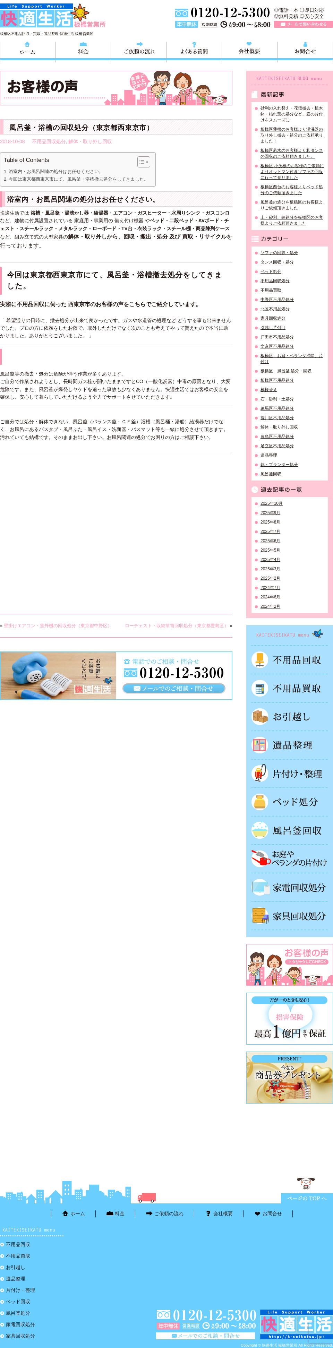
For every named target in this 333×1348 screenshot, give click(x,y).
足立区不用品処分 (277, 445)
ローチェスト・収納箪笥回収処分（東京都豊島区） (177, 625)
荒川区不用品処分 (277, 417)
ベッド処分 (271, 271)
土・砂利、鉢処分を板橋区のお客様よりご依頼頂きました (292, 220)
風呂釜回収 (271, 474)
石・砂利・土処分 (277, 399)
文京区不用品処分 (277, 346)
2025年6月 (270, 540)
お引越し (289, 717)
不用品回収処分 (49, 141)
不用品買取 (271, 290)
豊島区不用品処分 (277, 436)
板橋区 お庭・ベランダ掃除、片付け (292, 358)
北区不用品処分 (275, 308)
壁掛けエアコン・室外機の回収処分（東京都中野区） (58, 625)
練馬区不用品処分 (277, 408)
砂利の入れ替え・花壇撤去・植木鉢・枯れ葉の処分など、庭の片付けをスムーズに (292, 114)
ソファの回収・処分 (279, 252)
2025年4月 (270, 559)
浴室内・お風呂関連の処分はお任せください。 (56, 171)
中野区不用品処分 (277, 299)
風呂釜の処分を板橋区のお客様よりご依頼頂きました (292, 205)
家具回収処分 (273, 318)
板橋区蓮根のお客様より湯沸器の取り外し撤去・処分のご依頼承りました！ (292, 135)
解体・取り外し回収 (90, 141)
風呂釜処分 (289, 830)
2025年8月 (270, 522)
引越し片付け (273, 327)
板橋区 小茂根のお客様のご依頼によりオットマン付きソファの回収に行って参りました (292, 171)
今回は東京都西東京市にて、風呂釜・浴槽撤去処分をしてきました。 (78, 179)
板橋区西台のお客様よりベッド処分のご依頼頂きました (292, 189)
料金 (83, 51)
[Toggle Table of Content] (140, 162)
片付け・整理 (289, 773)
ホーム (27, 51)
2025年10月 (272, 503)
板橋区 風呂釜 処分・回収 (286, 371)
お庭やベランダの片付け (289, 859)
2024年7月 (270, 587)
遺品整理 (269, 455)
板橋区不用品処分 (277, 380)
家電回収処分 (289, 887)
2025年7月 (270, 531)
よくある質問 (194, 51)
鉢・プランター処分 (279, 464)
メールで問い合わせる (303, 24)
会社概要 (249, 51)
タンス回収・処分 (277, 262)
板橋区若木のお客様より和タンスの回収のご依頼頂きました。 (292, 153)
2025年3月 (270, 569)
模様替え (269, 389)
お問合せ (305, 51)
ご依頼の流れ (138, 51)
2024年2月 (270, 606)
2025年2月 (270, 578)
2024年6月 (270, 597)
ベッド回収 (289, 802)
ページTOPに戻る (307, 1198)
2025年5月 (270, 550)
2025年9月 (270, 512)
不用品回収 (289, 660)
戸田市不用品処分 (277, 337)
